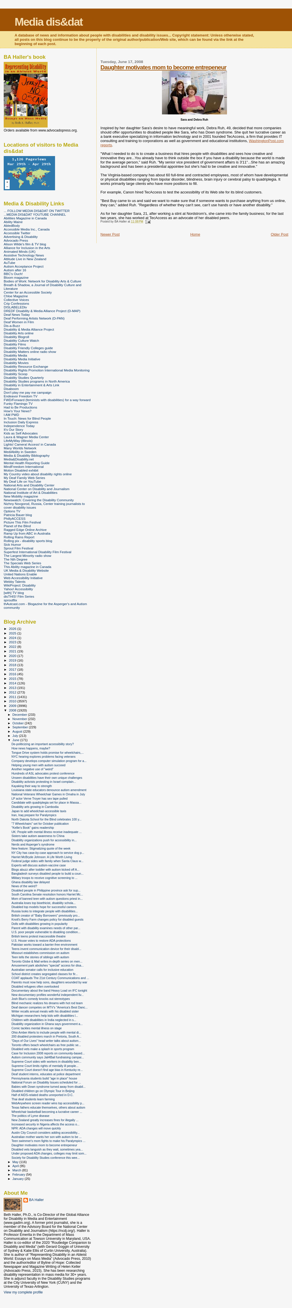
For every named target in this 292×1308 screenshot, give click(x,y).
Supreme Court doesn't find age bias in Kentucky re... (47, 1070)
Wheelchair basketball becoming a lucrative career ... (46, 1111)
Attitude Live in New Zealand (25, 259)
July (16, 735)
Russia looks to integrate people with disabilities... (44, 911)
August (18, 731)
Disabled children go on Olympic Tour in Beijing (42, 1091)
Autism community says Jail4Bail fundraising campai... (47, 1057)
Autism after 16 (15, 270)
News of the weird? (24, 886)
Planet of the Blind (17, 526)
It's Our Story (13, 429)
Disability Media (15, 355)
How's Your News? (17, 411)
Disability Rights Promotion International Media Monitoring (47, 370)
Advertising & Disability (21, 236)
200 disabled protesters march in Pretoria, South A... (46, 1036)
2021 (13, 651)
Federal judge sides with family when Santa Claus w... (47, 861)
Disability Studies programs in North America (37, 381)
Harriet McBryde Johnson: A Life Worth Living (41, 857)
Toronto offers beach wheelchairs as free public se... (46, 1045)
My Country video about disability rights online (38, 474)
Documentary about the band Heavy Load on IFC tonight (49, 990)
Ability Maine (13, 222)
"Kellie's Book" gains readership (32, 827)
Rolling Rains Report (19, 537)
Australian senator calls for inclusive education (42, 969)
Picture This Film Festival (22, 522)
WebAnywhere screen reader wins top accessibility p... (47, 1103)
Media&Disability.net (19, 459)
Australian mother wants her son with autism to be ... (46, 1137)
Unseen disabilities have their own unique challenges (46, 777)
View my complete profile (23, 1292)
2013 (13, 688)
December (20, 714)
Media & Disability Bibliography (27, 455)
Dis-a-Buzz (12, 325)
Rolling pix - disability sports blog (28, 541)
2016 (13, 674)
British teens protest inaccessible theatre (38, 936)
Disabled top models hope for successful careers (43, 907)
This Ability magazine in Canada (27, 567)
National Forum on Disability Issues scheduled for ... (46, 1082)
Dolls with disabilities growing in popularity (39, 923)
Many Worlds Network (20, 448)
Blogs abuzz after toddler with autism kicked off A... (45, 869)
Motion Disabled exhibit (21, 470)
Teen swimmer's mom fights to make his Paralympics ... (48, 1141)
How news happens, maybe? (30, 748)
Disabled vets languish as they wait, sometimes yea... (47, 1149)
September (21, 727)
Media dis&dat (48, 22)
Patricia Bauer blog (18, 515)
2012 (13, 692)
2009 (13, 705)
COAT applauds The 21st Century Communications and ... (50, 978)
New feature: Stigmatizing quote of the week (40, 848)
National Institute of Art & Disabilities (30, 492)
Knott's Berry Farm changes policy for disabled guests (47, 919)
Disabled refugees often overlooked (35, 986)
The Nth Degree (15, 559)
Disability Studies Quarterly (24, 377)
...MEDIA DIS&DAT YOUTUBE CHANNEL (35, 214)
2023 (13, 642)
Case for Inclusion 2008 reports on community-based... (48, 1053)
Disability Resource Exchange (26, 366)
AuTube (9, 262)
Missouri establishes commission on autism (40, 953)
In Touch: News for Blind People (27, 418)
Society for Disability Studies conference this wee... (45, 1157)
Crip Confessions (16, 303)
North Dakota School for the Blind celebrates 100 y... (46, 819)
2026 (13, 628)
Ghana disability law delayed (30, 882)
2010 (13, 701)
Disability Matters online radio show (30, 351)
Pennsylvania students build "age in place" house (44, 1078)
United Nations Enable (20, 574)
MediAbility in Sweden (20, 452)
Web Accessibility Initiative (23, 578)
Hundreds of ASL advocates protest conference (42, 773)
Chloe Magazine (16, 296)
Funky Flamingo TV (18, 403)
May (16, 1162)
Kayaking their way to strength (31, 786)
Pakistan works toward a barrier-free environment (44, 944)
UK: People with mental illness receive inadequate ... (46, 832)
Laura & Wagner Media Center (26, 437)
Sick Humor (12, 544)
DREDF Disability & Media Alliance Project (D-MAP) (42, 311)
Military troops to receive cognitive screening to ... (44, 878)
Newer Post (109, 234)
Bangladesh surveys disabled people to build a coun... (47, 873)
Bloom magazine (16, 277)
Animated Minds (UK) (19, 251)
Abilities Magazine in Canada (25, 218)
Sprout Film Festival (18, 548)
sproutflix (10, 600)
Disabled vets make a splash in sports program (42, 1049)
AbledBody (12, 225)
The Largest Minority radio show (27, 555)
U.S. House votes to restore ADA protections (41, 940)
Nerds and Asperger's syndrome (32, 844)
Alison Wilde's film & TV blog (25, 244)
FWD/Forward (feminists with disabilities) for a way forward (47, 400)
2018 (13, 665)
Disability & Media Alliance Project (29, 329)
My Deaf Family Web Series (24, 478)
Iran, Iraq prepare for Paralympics (33, 815)
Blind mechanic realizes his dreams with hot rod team (47, 1003)
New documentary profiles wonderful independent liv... (47, 994)
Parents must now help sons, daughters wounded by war (49, 982)
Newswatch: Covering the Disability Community (39, 500)
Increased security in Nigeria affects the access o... (45, 1124)
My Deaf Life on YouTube (22, 481)
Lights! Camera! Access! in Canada (30, 444)
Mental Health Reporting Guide (27, 463)
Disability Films (15, 344)
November (20, 719)
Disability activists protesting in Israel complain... (43, 781)
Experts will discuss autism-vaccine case (38, 865)
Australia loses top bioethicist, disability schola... (43, 903)
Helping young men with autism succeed (38, 765)
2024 (13, 638)
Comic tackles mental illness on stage (36, 1028)
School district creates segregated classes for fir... (44, 974)
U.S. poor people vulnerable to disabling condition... (45, 932)
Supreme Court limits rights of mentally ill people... (44, 1066)
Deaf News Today (17, 314)
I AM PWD (11, 415)
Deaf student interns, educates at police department (45, 1074)
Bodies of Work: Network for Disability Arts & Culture (42, 281)
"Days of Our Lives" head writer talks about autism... (46, 1040)
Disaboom (11, 389)
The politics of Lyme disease (30, 1115)
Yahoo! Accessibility (18, 589)
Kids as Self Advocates (21, 433)
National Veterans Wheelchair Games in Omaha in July (48, 794)
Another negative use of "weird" (32, 769)
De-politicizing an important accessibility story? (42, 744)
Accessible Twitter (17, 233)
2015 (13, 678)
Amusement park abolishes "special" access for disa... (47, 965)
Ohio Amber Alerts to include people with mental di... (46, 1032)
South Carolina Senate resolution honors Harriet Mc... (47, 894)
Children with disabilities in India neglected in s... (43, 1020)
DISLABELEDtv (15, 307)
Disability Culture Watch (21, 340)
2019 (13, 660)
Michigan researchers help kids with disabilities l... (44, 1015)
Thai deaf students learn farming (33, 1099)
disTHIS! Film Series (19, 596)
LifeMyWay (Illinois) (18, 440)
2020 (13, 656)
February (19, 1174)
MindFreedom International (24, 466)
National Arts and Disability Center (29, 485)
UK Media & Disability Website (26, 570)
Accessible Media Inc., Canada (27, 229)
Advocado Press (16, 240)
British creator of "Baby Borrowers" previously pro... (45, 915)
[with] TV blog (14, 593)
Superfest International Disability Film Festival (37, 552)
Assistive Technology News (24, 255)
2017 (13, 669)
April (16, 1166)
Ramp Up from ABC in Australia (27, 533)
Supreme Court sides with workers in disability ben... (46, 1061)
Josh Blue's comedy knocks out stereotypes (40, 998)
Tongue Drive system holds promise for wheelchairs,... (47, 752)
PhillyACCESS (14, 518)
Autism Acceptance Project (23, 266)
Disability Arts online (19, 333)
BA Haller (36, 1200)
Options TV (12, 511)
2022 (13, 646)
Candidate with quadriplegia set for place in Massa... (46, 802)
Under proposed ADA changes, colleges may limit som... (48, 1153)
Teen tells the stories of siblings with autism (40, 957)
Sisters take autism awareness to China (37, 836)
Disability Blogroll (16, 337)
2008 (13, 710)
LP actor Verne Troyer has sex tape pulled (39, 798)
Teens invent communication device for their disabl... (46, 949)
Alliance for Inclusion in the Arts (27, 248)
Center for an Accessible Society (28, 292)
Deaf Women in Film (19, 322)
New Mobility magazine (21, 496)
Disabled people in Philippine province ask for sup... (45, 890)
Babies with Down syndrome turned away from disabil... (48, 1086)
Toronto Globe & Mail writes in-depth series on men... (46, 961)
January (19, 1178)
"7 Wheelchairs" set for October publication (40, 823)
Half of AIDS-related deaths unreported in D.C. (42, 1095)
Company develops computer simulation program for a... (48, 761)
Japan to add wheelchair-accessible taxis (38, 811)
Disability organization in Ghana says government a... (47, 1024)
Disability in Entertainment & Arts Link (31, 385)
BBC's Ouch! (13, 274)
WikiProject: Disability (20, 585)
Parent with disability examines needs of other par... (45, 928)
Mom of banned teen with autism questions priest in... (47, 898)
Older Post (279, 234)
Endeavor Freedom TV (20, 396)
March (17, 1170)
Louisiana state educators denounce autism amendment (48, 790)
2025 (13, 633)
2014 (13, 683)
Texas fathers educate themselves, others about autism (48, 1107)
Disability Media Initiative (22, 359)
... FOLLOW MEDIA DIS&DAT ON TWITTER (37, 211)
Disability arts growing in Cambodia (34, 806)
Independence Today (19, 426)
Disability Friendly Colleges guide (28, 348)
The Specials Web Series (22, 563)
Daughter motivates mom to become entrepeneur (163, 67)
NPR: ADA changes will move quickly (36, 1128)
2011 (13, 697)
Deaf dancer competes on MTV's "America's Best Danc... (49, 1007)
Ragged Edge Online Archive (25, 529)
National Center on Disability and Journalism (37, 489)
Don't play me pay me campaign (27, 392)
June (16, 740)
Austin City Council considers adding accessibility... (45, 1132)
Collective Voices (16, 300)
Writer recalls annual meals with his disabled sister (45, 1011)
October (19, 723)
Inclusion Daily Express (21, 422)
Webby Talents (14, 581)
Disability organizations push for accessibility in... (44, 840)
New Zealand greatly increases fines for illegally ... (44, 1120)
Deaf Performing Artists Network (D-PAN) (34, 318)
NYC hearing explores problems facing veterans (43, 756)
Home (195, 234)
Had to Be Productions (20, 407)
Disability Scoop (15, 374)
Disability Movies (16, 363)
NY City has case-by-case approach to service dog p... (47, 852)
